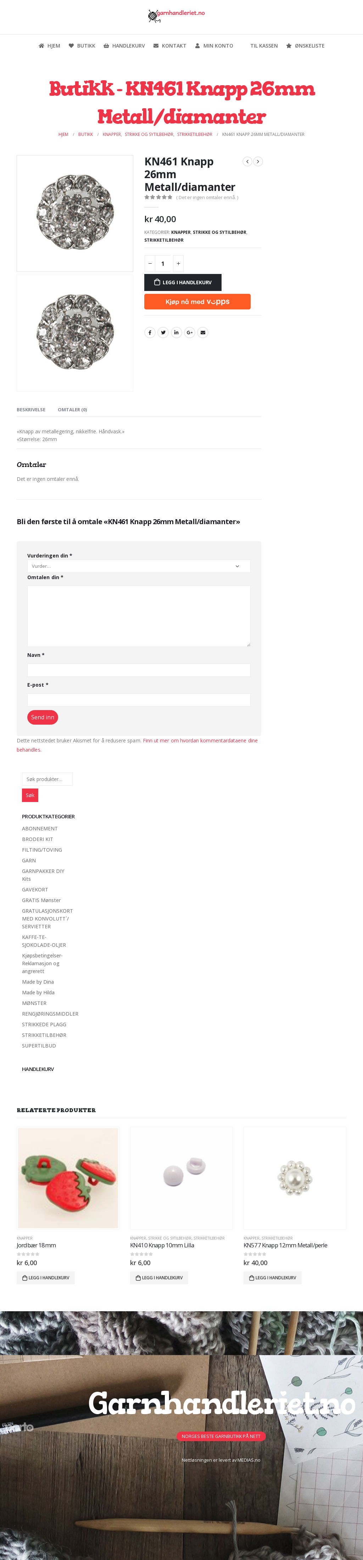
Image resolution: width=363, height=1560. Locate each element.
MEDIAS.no (249, 1460)
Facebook (150, 332)
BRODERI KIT (37, 839)
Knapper (181, 232)
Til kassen (259, 45)
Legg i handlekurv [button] (49, 1278)
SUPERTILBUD (39, 1045)
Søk (30, 795)
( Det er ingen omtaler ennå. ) (207, 197)
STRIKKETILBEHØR (164, 240)
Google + (189, 332)
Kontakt (169, 45)
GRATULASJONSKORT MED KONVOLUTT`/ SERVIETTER (47, 918)
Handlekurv (124, 45)
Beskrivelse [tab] (31, 409)
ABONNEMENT (40, 828)
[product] (68, 1178)
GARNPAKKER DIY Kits (43, 875)
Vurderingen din (49, 555)
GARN (29, 860)
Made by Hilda (38, 992)
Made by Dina (38, 981)
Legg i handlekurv (187, 282)
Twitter (163, 332)
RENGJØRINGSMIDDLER (50, 1013)
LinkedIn (176, 332)
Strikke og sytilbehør (219, 232)
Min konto (213, 45)
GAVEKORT (35, 889)
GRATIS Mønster (41, 900)
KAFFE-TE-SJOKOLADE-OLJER (44, 941)
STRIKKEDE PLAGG (44, 1024)
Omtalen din (45, 577)
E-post (38, 684)
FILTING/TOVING (42, 849)
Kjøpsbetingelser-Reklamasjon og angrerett (42, 963)
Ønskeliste (305, 45)
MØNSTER (34, 1003)
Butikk (81, 45)
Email (202, 332)
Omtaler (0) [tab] (72, 409)
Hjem (49, 45)
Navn (36, 655)
